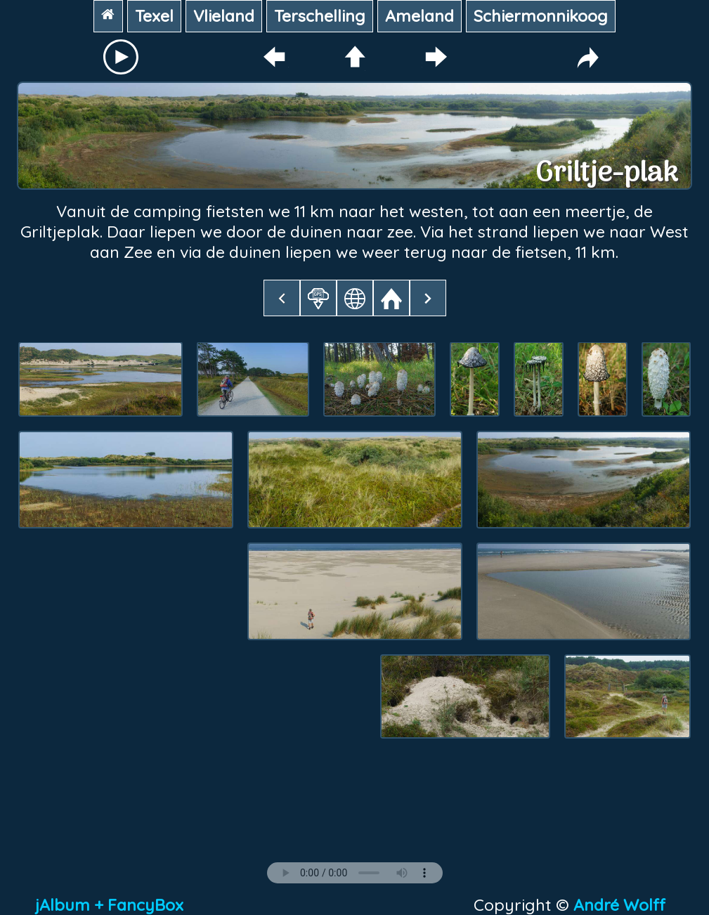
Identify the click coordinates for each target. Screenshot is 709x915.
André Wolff (623, 905)
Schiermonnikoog (541, 16)
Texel (154, 16)
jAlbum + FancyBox (109, 905)
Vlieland (223, 16)
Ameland (419, 16)
